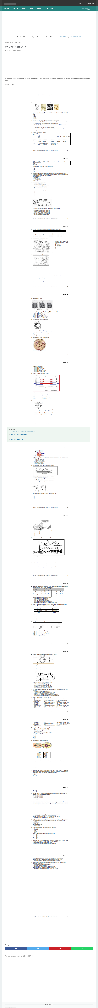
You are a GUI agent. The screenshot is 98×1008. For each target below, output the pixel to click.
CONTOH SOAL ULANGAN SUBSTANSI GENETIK (22, 432)
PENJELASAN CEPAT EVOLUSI (18, 437)
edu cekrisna (52, 1005)
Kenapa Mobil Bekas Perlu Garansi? (81, 79)
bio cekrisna (46, 1005)
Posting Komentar (17, 51)
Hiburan (25, 6)
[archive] (75, 16)
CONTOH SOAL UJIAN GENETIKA (19, 435)
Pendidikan (41, 6)
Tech (32, 6)
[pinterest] (41, 949)
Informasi (16, 6)
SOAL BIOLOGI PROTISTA (17, 440)
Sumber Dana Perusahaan (78, 27)
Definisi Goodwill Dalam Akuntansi (80, 31)
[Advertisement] (34, 22)
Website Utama (49, 1002)
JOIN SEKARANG (51, 35)
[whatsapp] (56, 949)
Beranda (7, 6)
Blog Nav (51, 6)
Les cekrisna (39, 1005)
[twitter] (27, 949)
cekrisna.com (59, 1005)
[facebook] (12, 949)
